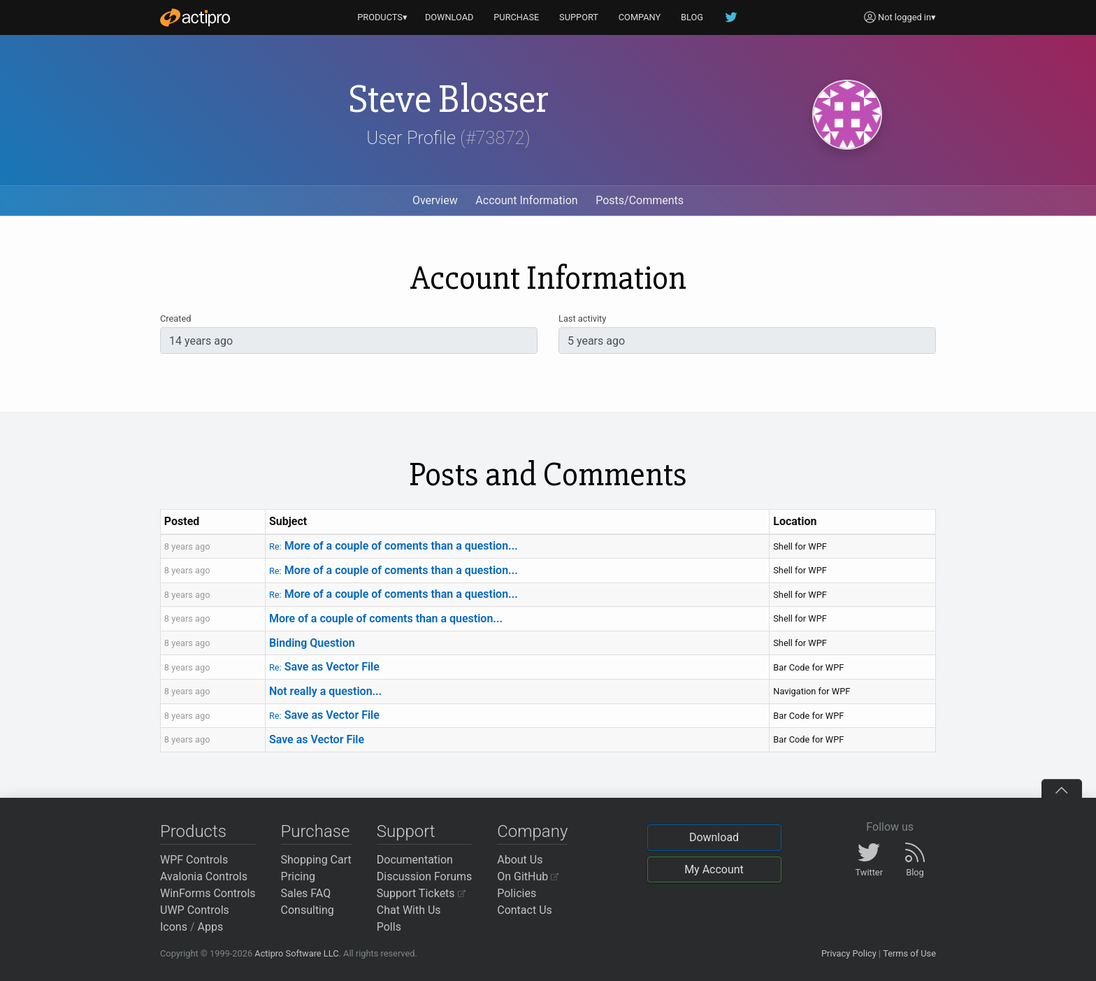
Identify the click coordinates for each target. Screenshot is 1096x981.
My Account (714, 869)
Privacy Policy (849, 953)
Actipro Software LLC (296, 953)
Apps (211, 926)
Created (175, 318)
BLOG (692, 17)
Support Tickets (421, 893)
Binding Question (312, 643)
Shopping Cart (316, 859)
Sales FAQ (306, 893)
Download (714, 837)
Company (532, 831)
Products (193, 831)
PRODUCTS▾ (382, 17)
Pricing (298, 876)
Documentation (415, 859)
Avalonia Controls (203, 876)
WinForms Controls (208, 893)
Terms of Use (909, 953)
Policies (516, 893)
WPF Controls (194, 859)
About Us (519, 859)
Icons (173, 926)
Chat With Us (409, 910)
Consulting (307, 910)
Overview (435, 200)
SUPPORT (578, 17)
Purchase (315, 831)
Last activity (582, 318)
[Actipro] (195, 17)
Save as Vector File (324, 666)
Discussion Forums (425, 876)
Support (406, 831)
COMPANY (640, 17)
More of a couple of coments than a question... (393, 545)
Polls (389, 926)
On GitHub (527, 876)
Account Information (526, 200)
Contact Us (524, 910)
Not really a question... (325, 691)
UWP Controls (194, 910)
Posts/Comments (640, 200)
